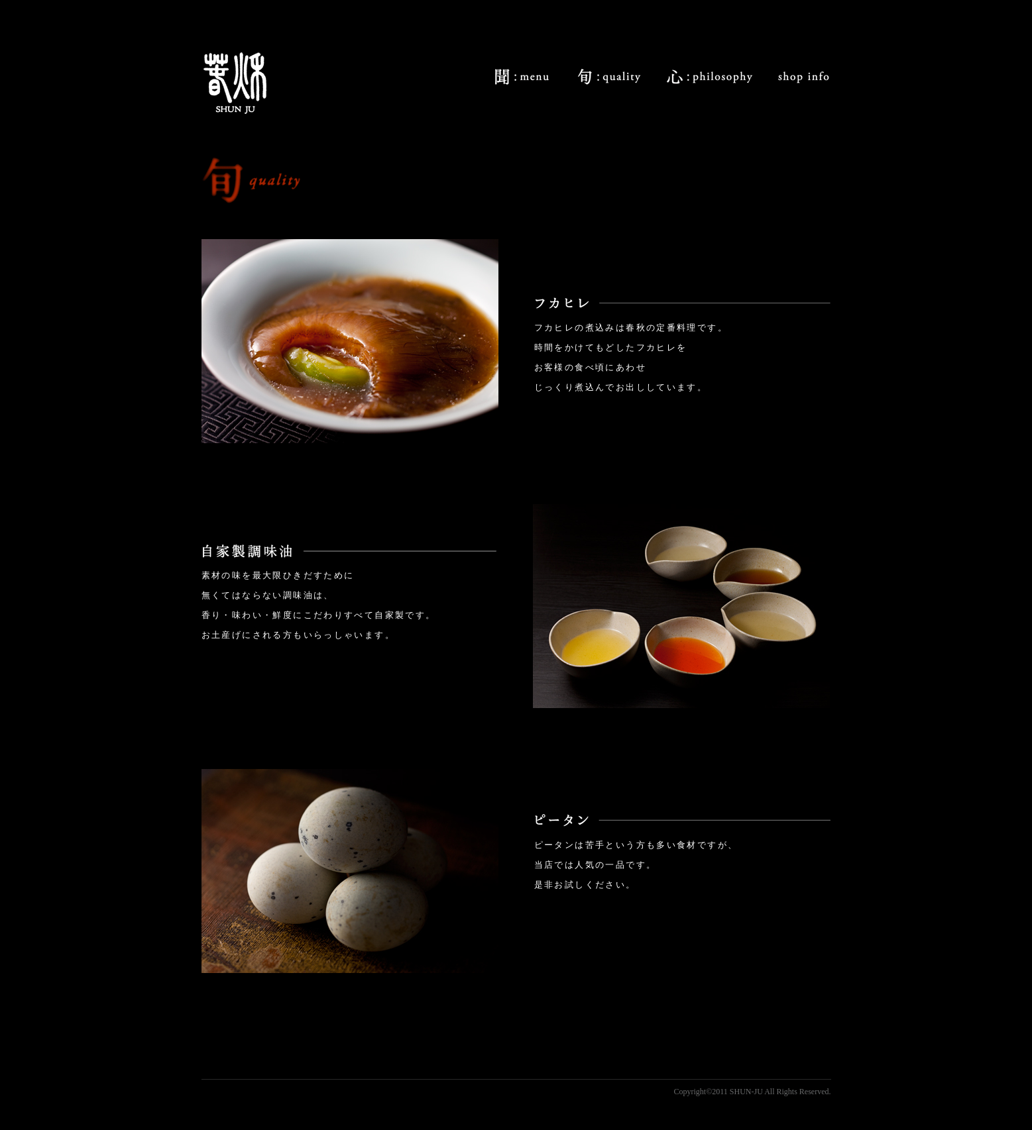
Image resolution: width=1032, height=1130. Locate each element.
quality (608, 76)
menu (521, 76)
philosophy (709, 76)
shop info (803, 76)
